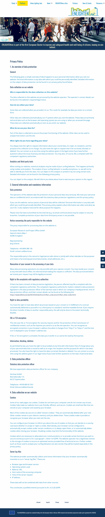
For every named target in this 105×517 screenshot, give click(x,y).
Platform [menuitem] (22, 3)
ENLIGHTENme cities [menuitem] (61, 3)
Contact (67, 502)
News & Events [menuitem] (87, 3)
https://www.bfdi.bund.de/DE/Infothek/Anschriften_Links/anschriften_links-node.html (43, 295)
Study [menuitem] (13, 3)
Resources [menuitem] (99, 3)
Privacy (57, 502)
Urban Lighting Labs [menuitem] (36, 3)
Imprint (48, 502)
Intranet (38, 502)
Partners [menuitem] (75, 3)
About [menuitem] (48, 3)
